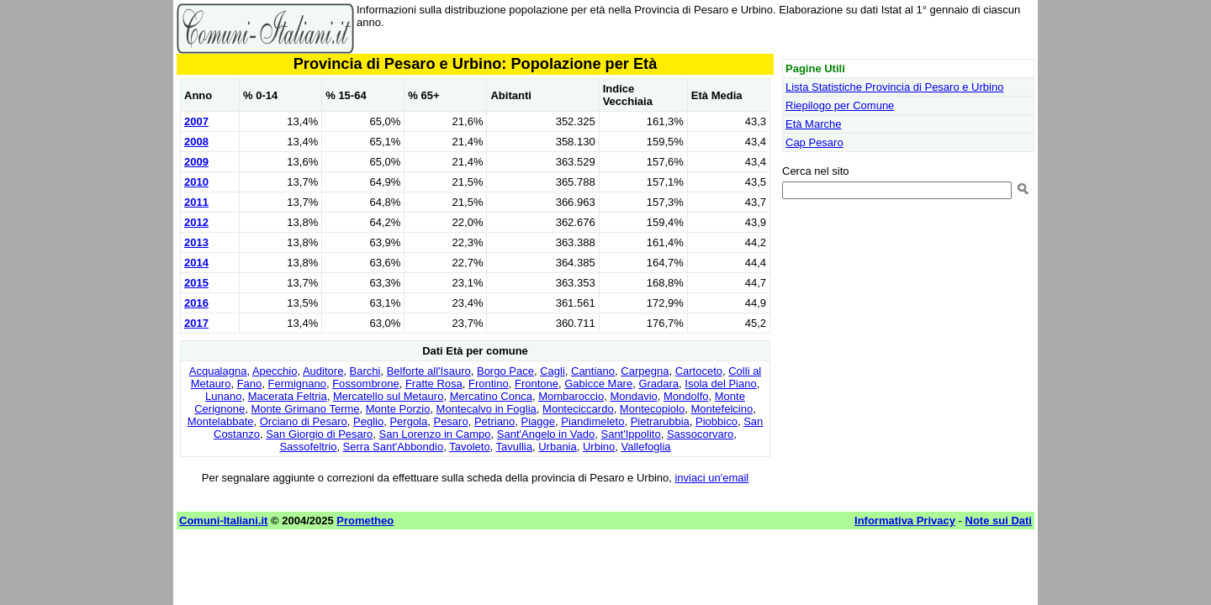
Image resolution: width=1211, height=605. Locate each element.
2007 (196, 121)
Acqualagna (218, 371)
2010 (196, 182)
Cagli (552, 371)
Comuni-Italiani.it (223, 520)
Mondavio (633, 396)
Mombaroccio (571, 396)
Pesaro (450, 421)
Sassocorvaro (700, 434)
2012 (196, 222)
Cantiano (593, 371)
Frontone (536, 383)
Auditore (323, 371)
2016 (196, 303)
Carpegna (645, 371)
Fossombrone (365, 383)
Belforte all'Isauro (429, 371)
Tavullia (514, 446)
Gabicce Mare (598, 383)
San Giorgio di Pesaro (319, 434)
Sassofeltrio (307, 446)
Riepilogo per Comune (839, 105)
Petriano (494, 421)
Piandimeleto (592, 421)
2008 (196, 141)
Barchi (365, 371)
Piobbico (716, 421)
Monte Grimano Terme (305, 408)
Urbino (599, 446)
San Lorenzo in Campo (435, 434)
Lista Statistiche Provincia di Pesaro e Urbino (894, 87)
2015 (196, 282)
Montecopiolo (652, 408)
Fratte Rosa (434, 383)
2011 (196, 202)
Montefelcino (721, 408)
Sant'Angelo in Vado (546, 434)
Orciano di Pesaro (303, 421)
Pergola (408, 421)
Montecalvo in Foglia (486, 408)
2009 (196, 161)
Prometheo (365, 520)
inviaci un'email (711, 477)
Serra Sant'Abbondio (393, 446)
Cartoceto (698, 371)
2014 (196, 262)
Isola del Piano (720, 383)
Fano (249, 383)
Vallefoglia (646, 446)
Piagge (538, 421)
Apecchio (274, 371)
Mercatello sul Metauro (388, 396)
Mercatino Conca (491, 396)
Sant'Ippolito (630, 434)
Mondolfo (686, 396)
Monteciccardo (578, 408)
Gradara (658, 383)
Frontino (488, 383)
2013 (196, 242)
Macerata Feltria (287, 396)
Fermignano (297, 383)
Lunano (223, 396)
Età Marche (813, 124)
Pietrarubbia (660, 421)
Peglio (368, 421)
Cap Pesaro (814, 142)
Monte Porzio (398, 408)
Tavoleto (469, 446)
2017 (196, 323)
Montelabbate (221, 421)
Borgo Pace (505, 371)
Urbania (557, 446)
